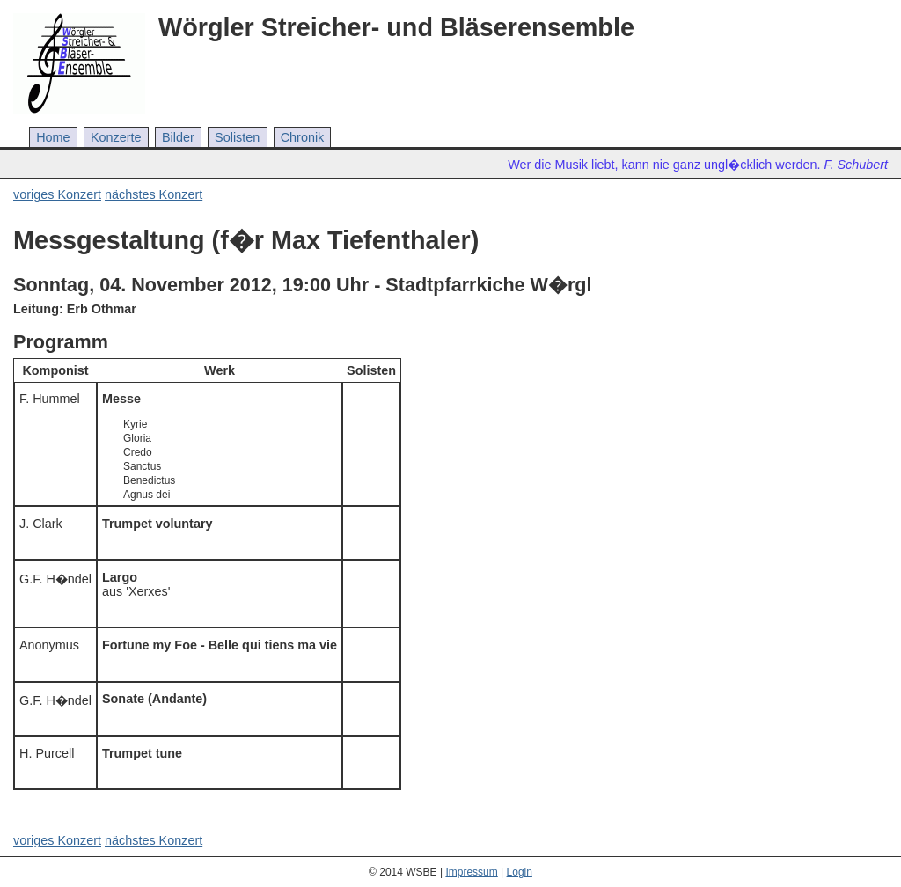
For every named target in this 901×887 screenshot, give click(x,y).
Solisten (237, 137)
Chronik (303, 137)
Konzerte (116, 137)
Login (519, 872)
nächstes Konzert (153, 194)
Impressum (471, 872)
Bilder (178, 137)
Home (53, 137)
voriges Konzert (57, 194)
